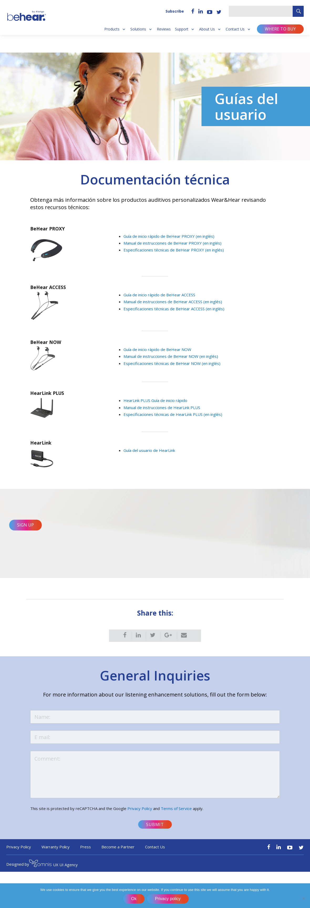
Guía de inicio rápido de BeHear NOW (157, 349)
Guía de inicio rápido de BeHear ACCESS (159, 294)
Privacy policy (168, 899)
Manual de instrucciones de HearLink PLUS (161, 407)
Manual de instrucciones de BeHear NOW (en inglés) (170, 356)
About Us (207, 29)
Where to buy (280, 29)
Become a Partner (118, 851)
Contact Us (235, 29)
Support (181, 29)
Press (85, 851)
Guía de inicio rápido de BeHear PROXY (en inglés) (168, 236)
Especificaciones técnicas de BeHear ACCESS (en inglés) (173, 308)
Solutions (138, 29)
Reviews (164, 29)
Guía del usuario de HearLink (149, 450)
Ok (134, 899)
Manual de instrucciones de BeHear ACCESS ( (164, 301)
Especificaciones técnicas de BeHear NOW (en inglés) (171, 363)
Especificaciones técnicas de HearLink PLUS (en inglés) (172, 414)
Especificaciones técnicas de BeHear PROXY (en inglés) (173, 249)
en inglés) (213, 301)
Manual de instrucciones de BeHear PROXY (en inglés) (172, 243)
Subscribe (175, 11)
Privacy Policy (139, 812)
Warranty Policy (56, 851)
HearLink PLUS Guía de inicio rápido (155, 400)
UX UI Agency (53, 868)
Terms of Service (176, 812)
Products (112, 29)
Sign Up (25, 527)
